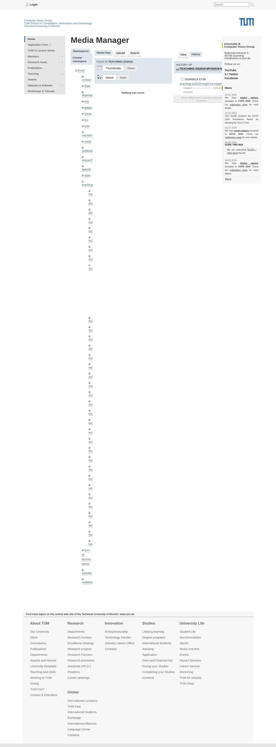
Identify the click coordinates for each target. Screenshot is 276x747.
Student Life (188, 631)
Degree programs (153, 637)
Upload (120, 52)
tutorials (86, 557)
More (228, 171)
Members (33, 56)
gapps (88, 106)
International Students (156, 643)
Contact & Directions (43, 694)
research (87, 156)
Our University (39, 631)
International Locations (82, 700)
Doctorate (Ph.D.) (79, 666)
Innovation (114, 623)
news (87, 138)
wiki (86, 572)
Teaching (33, 73)
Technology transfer (118, 637)
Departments (38, 654)
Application (149, 654)
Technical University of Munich (42, 25)
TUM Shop (187, 683)
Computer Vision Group (38, 20)
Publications (35, 67)
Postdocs (74, 671)
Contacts (111, 649)
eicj (86, 100)
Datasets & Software (40, 85)
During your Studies (155, 666)
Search (133, 52)
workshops (88, 581)
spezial (86, 165)
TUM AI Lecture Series (41, 50)
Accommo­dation (190, 637)
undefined (88, 566)
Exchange (74, 717)
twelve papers (241, 97)
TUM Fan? (37, 689)
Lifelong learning (153, 631)
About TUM (39, 623)
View (183, 54)
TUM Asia (74, 706)
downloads (88, 94)
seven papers (242, 127)
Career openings (79, 677)
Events (184, 654)
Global (73, 692)
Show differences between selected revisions (201, 98)
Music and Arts (189, 649)
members (87, 132)
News (34, 637)
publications (89, 147)
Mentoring (186, 671)
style (87, 171)
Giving (34, 683)
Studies (148, 623)
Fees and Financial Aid (157, 660)
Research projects (80, 649)
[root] (81, 70)
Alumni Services (190, 660)
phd (91, 198)
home (87, 112)
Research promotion (81, 660)
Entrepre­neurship (116, 631)
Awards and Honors (43, 660)
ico (86, 117)
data (87, 85)
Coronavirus (38, 643)
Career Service (190, 666)
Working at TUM (40, 677)
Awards (32, 79)
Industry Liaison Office (119, 643)
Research (76, 623)
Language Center (79, 729)
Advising (148, 649)
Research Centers (80, 637)
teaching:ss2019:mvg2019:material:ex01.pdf (212, 68)
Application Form (38, 44)
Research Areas (37, 62)
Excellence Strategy (81, 643)
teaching (87, 180)
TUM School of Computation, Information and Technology (58, 23)
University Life (191, 623)
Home (31, 38)
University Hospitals (43, 666)
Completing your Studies (158, 671)
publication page (233, 104)
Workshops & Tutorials (41, 91)
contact (86, 79)
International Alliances (82, 723)
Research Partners (80, 654)
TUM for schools (190, 677)
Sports (184, 643)
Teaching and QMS (42, 671)
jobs (86, 123)
